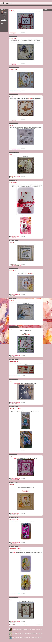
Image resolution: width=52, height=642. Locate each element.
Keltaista (11, 484)
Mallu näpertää (6, 3)
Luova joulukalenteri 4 (15, 632)
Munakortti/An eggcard (15, 548)
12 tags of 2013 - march (15, 408)
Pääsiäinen (13, 177)
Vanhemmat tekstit (39, 624)
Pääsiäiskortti (12, 270)
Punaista (11, 10)
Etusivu (3, 5)
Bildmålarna (13, 514)
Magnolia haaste (17, 265)
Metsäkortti (13, 636)
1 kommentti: (18, 236)
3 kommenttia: (18, 90)
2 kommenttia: (18, 375)
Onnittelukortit (14, 64)
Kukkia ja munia (13, 69)
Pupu (10, 154)
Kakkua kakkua (13, 182)
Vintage (16, 177)
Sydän (11, 457)
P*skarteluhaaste (18, 149)
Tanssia (11, 97)
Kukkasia (11, 300)
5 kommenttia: (18, 355)
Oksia (10, 381)
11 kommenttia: (18, 176)
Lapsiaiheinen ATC (14, 361)
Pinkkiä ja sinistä (13, 519)
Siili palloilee (12, 329)
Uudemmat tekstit (12, 624)
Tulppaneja (12, 242)
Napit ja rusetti (12, 38)
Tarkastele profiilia (3, 16)
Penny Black (13, 33)
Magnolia (13, 265)
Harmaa (11, 125)
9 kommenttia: (18, 478)
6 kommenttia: (18, 264)
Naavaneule (13, 628)
